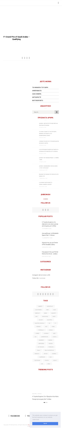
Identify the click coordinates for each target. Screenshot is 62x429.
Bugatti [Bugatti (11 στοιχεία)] (54, 313)
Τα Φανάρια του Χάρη (40, 87)
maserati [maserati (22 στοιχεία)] (41, 340)
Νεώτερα (34, 393)
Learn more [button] (36, 419)
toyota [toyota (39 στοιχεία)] (47, 360)
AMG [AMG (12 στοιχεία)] (47, 309)
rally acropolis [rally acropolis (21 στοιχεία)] (49, 350)
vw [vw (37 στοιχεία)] (42, 363)
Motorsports (37, 100)
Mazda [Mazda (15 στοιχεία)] (50, 340)
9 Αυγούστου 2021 (46, 256)
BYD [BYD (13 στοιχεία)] (37, 316)
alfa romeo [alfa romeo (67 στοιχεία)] (38, 309)
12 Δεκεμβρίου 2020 (47, 237)
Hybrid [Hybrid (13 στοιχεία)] (37, 333)
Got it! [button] (45, 423)
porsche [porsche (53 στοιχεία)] (51, 347)
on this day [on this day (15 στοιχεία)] (41, 347)
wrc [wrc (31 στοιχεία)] (49, 363)
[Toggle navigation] (58, 2)
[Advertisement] (31, 17)
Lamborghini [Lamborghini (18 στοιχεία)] (44, 336)
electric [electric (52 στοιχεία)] (49, 319)
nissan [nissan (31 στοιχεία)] (50, 343)
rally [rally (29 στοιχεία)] (38, 350)
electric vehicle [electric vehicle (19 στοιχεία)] (39, 323)
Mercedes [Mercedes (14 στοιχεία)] (41, 343)
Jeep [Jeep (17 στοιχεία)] (54, 333)
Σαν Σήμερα (36, 94)
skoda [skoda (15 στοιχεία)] (45, 353)
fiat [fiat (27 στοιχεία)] (46, 326)
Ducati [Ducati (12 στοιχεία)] (41, 319)
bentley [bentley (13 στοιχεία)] (37, 313)
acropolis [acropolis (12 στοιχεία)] (50, 306)
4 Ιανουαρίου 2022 (46, 247)
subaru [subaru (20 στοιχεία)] (54, 353)
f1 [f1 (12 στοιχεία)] (55, 323)
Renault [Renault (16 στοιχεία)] (37, 353)
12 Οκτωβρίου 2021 (47, 228)
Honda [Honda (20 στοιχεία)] (51, 330)
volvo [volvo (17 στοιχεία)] (55, 360)
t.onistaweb (42, 278)
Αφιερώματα (36, 90)
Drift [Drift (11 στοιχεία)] (54, 316)
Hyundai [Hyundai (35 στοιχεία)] (46, 333)
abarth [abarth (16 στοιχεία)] (40, 306)
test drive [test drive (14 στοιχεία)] (37, 360)
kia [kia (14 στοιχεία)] (35, 336)
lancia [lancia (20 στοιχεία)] (54, 336)
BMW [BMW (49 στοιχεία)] (45, 313)
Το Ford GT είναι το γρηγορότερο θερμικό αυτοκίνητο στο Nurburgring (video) (47, 133)
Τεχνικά (39, 393)
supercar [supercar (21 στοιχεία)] (42, 357)
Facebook (14, 416)
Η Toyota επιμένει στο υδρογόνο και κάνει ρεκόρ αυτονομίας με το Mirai (50, 224)
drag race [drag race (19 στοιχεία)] (45, 316)
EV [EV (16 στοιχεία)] (49, 323)
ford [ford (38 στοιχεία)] (53, 326)
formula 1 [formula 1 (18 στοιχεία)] (41, 330)
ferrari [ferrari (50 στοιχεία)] (38, 326)
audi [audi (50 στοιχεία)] (54, 309)
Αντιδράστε (36, 97)
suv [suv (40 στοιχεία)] (51, 357)
